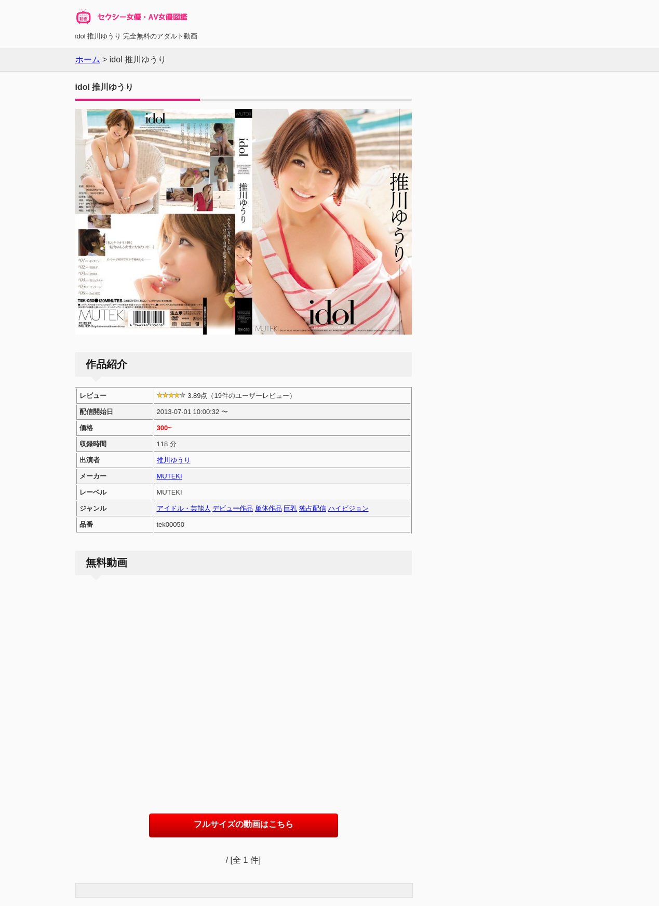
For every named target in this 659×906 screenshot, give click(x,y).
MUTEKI (169, 476)
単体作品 (268, 508)
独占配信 (312, 508)
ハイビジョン (348, 508)
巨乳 (290, 508)
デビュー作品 (232, 508)
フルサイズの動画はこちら (243, 824)
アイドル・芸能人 (184, 508)
